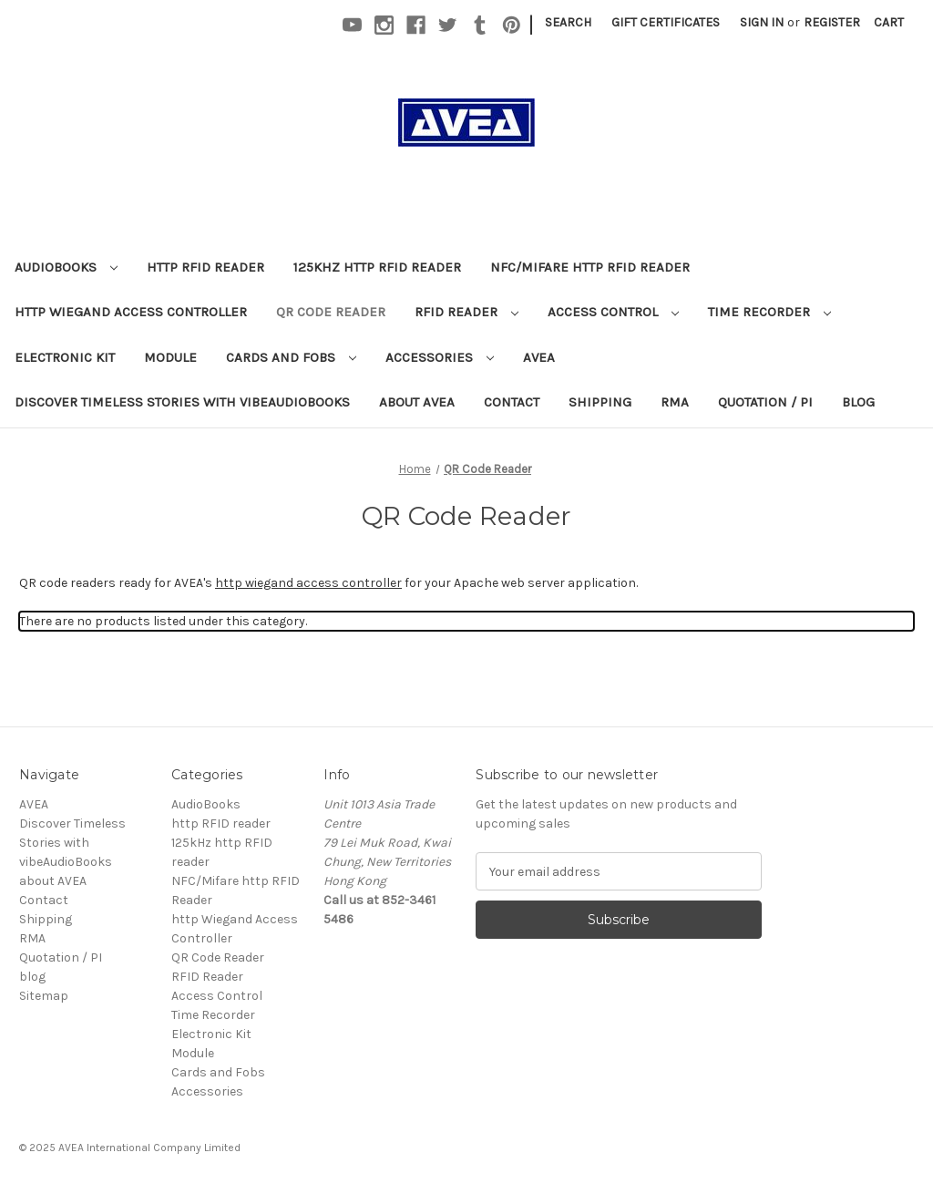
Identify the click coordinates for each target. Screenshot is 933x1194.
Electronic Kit (65, 357)
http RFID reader (205, 267)
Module (170, 357)
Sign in (762, 22)
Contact (511, 402)
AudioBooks (66, 267)
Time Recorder (769, 312)
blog (858, 402)
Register (832, 22)
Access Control (613, 312)
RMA (675, 402)
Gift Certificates (665, 22)
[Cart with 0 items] (889, 22)
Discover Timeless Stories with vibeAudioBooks (182, 402)
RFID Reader (466, 312)
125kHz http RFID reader (377, 267)
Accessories (439, 357)
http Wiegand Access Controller (131, 312)
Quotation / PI (765, 402)
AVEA (539, 357)
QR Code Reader (330, 312)
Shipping (600, 402)
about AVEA (417, 402)
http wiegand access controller (308, 583)
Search (568, 22)
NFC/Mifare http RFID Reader (590, 267)
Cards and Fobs (291, 357)
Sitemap (43, 996)
